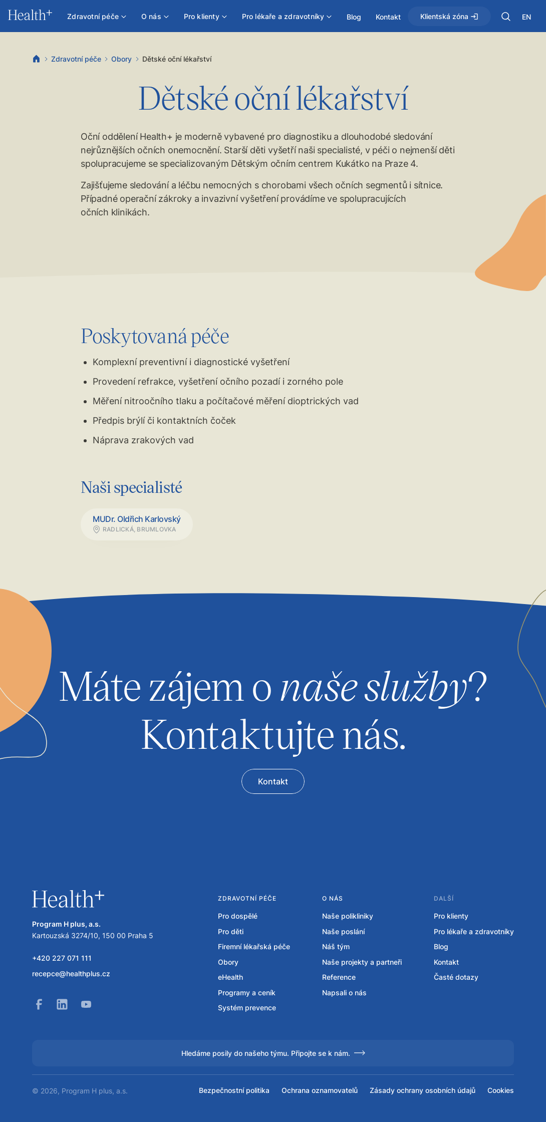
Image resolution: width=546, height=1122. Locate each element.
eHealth (230, 977)
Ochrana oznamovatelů (320, 1090)
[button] (506, 17)
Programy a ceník (247, 993)
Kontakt (446, 962)
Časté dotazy (456, 977)
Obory (121, 59)
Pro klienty (451, 916)
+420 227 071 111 (62, 958)
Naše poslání (343, 932)
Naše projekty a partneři (362, 962)
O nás (332, 898)
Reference (339, 977)
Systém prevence (247, 1008)
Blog (441, 947)
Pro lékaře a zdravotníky (474, 932)
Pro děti (230, 932)
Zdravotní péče (76, 59)
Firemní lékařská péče (254, 947)
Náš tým (336, 947)
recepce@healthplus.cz (71, 974)
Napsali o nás (344, 993)
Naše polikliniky (347, 916)
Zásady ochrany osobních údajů (422, 1090)
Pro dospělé (237, 916)
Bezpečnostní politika (234, 1090)
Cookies (500, 1090)
